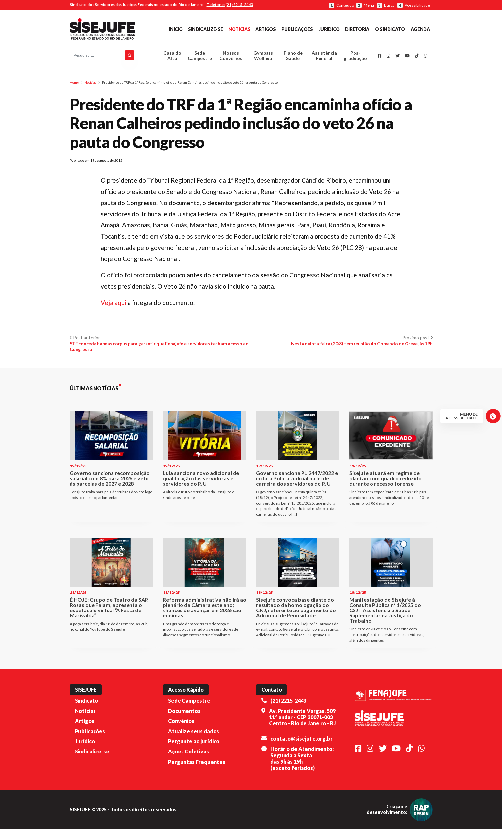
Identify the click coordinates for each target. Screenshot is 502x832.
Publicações (297, 29)
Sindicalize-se (205, 29)
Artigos (265, 29)
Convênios (181, 723)
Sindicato (86, 703)
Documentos (184, 713)
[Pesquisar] (129, 57)
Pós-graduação (355, 57)
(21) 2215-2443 (288, 703)
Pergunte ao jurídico (193, 744)
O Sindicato (390, 29)
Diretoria (357, 29)
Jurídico (329, 29)
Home (74, 85)
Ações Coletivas (188, 754)
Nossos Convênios (230, 57)
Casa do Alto (172, 57)
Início (176, 29)
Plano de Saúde (293, 57)
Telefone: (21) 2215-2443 (230, 4)
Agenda (420, 29)
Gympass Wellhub (263, 57)
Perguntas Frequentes (196, 764)
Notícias (239, 29)
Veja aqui (114, 305)
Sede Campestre (200, 57)
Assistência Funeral (324, 57)
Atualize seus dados (193, 734)
